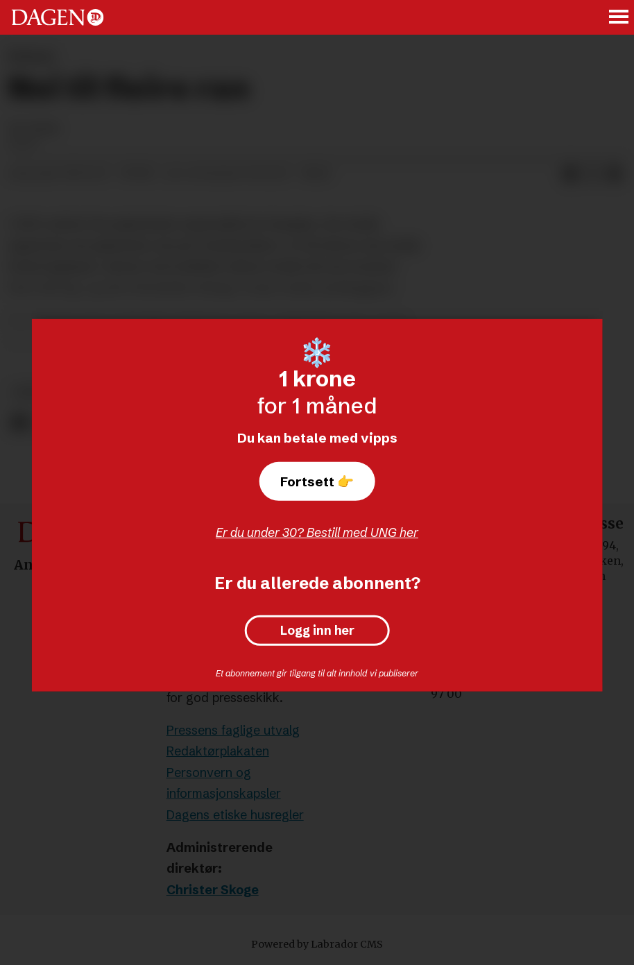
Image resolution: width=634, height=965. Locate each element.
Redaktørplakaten (217, 751)
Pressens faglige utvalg (233, 730)
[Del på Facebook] (570, 174)
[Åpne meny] (619, 17)
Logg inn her (317, 630)
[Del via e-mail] (614, 174)
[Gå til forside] (57, 17)
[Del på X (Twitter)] (592, 174)
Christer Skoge (212, 890)
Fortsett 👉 (317, 481)
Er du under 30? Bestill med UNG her (317, 532)
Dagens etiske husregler (235, 815)
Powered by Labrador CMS (317, 944)
